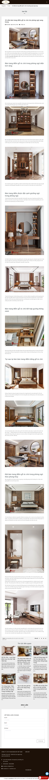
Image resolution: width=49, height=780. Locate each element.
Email (5, 722)
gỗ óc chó (18, 638)
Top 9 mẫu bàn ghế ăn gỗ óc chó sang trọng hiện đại (23, 687)
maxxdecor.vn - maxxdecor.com (9, 768)
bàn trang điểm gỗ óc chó (10, 638)
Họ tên (6, 717)
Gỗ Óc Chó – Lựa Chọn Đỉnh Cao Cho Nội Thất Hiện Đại (8, 659)
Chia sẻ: (36, 638)
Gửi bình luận (40, 741)
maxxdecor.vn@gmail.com (8, 766)
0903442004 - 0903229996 (8, 763)
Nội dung (6, 728)
